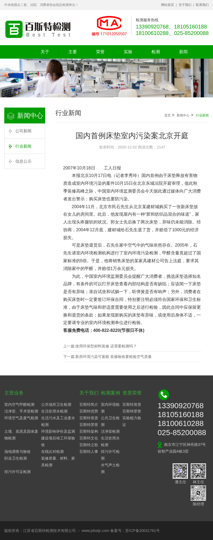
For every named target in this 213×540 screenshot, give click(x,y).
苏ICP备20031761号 (142, 530)
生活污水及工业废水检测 (58, 421)
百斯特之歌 (88, 445)
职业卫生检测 (15, 458)
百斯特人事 (88, 451)
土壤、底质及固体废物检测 (21, 434)
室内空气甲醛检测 (19, 404)
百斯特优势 (88, 411)
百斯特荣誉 (88, 424)
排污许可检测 (110, 454)
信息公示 (23, 161)
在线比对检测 (52, 451)
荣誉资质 (100, 54)
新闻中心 (183, 54)
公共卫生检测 (110, 421)
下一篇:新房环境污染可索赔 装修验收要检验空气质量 (107, 356)
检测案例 (155, 54)
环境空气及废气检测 (21, 418)
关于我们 (185, 5)
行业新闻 (23, 146)
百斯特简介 (88, 404)
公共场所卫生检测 (56, 404)
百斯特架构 (88, 431)
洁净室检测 (110, 431)
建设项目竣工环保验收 (58, 441)
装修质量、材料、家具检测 (58, 461)
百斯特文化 (88, 438)
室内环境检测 (110, 407)
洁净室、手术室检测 (21, 411)
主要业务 (72, 54)
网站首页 (167, 5)
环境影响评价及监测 (58, 431)
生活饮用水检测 (54, 411)
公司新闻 (23, 131)
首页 (167, 115)
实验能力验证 (131, 421)
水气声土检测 (110, 468)
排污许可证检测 (17, 472)
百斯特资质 (88, 418)
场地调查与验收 (17, 451)
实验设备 (128, 54)
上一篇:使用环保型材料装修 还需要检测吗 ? (99, 346)
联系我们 (202, 5)
